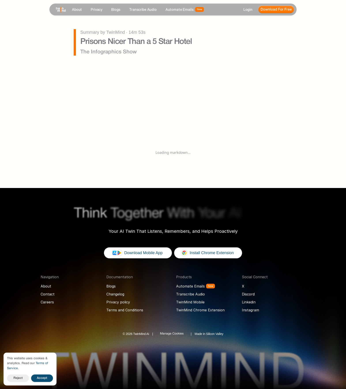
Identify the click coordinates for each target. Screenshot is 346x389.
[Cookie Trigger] (172, 333)
